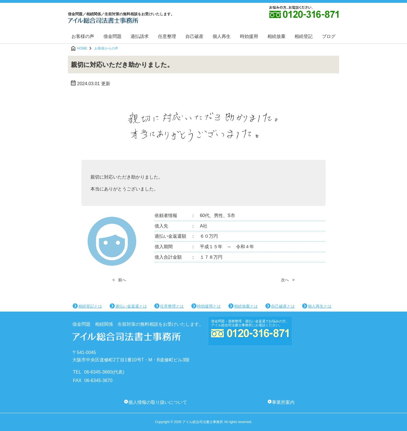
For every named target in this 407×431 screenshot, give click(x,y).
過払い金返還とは (131, 306)
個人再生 (222, 36)
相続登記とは (90, 306)
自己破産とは (283, 306)
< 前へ (119, 280)
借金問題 (112, 36)
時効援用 (249, 36)
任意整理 (167, 36)
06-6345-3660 (98, 372)
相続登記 (304, 36)
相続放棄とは (246, 306)
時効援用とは (209, 306)
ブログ (328, 36)
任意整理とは (172, 306)
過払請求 (140, 36)
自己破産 (194, 36)
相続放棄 (276, 36)
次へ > (288, 280)
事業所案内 (283, 402)
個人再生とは (320, 306)
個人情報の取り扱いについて (157, 402)
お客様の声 (83, 36)
